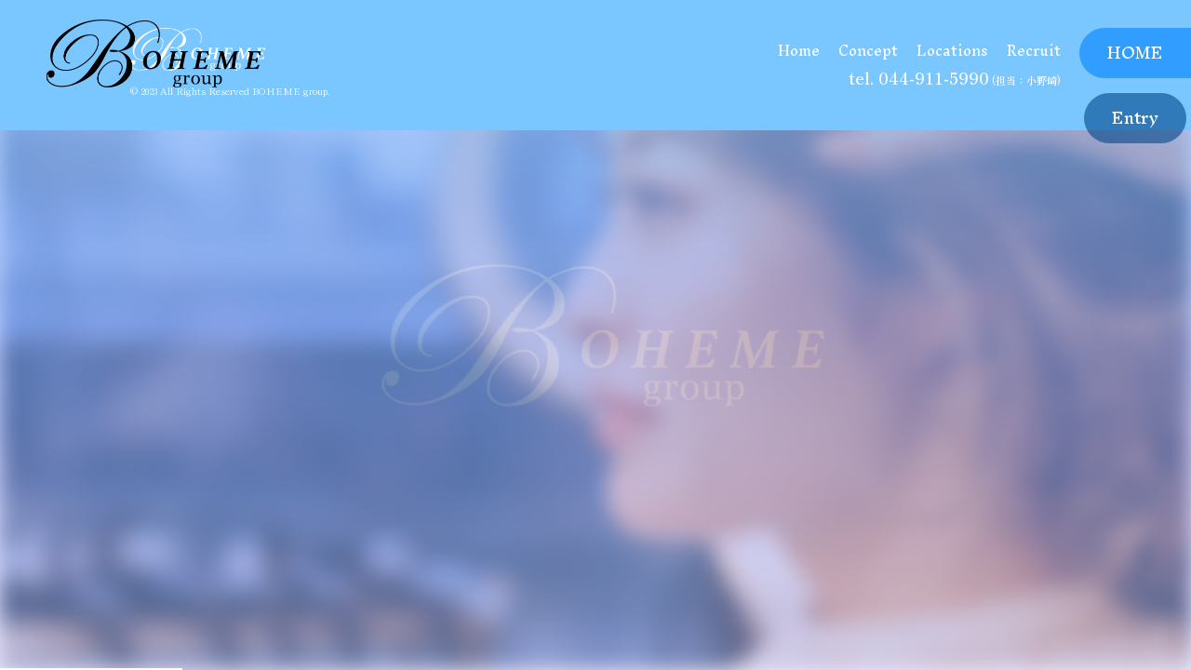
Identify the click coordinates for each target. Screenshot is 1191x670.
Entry (1135, 118)
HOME (1135, 53)
